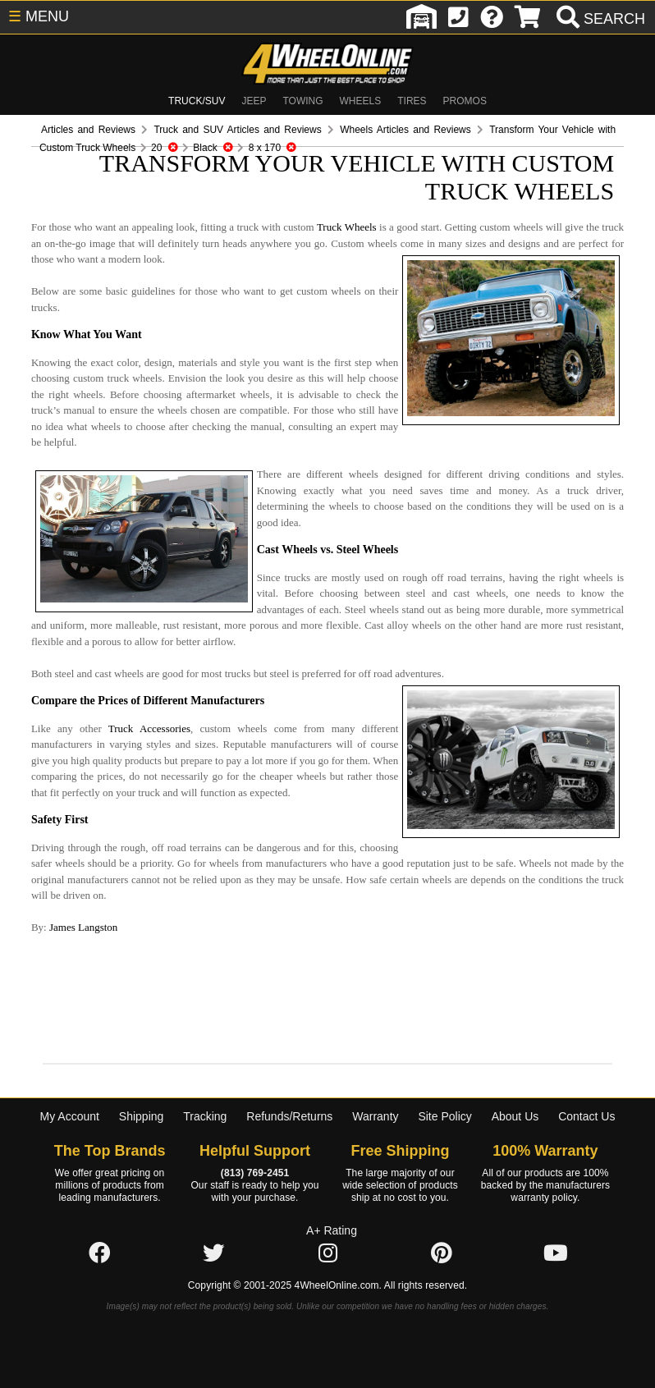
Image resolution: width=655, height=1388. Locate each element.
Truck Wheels (317, 228)
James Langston (52, 896)
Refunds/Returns (289, 1084)
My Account (69, 1084)
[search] (598, 19)
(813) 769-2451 (255, 1142)
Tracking (205, 1084)
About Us (515, 1084)
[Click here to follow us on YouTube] (555, 1222)
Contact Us (586, 1084)
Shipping (141, 1084)
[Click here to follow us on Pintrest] (441, 1222)
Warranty (375, 1084)
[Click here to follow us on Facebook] (99, 1222)
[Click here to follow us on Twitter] (213, 1222)
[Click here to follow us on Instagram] (327, 1222)
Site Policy (444, 1084)
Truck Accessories (105, 696)
